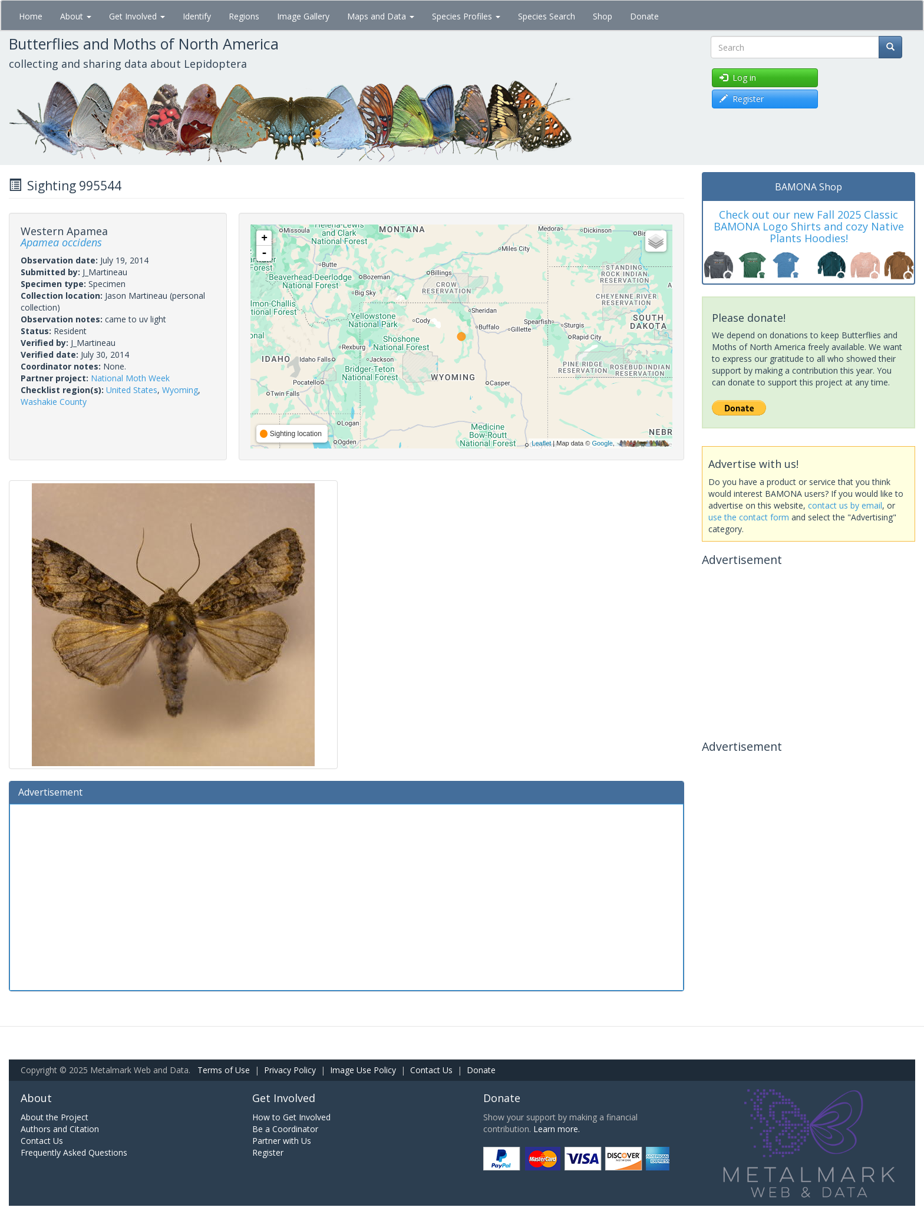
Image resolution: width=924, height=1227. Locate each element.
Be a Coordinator (285, 1128)
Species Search (546, 16)
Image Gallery (303, 16)
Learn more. (556, 1128)
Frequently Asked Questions (74, 1152)
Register (267, 1152)
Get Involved (137, 16)
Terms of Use (223, 1070)
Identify (197, 16)
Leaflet (541, 443)
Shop (602, 16)
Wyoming (180, 389)
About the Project (54, 1117)
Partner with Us (281, 1140)
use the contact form (748, 517)
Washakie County (54, 401)
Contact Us (431, 1070)
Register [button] (742, 98)
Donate (644, 16)
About (75, 16)
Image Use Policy (363, 1070)
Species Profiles (466, 16)
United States (131, 389)
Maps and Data (380, 16)
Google (602, 443)
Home (30, 16)
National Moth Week (130, 378)
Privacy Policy (290, 1070)
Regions (244, 16)
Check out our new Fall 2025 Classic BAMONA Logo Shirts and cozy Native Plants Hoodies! (809, 226)
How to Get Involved (291, 1117)
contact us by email (845, 505)
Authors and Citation (60, 1128)
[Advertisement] (346, 895)
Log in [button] (738, 77)
